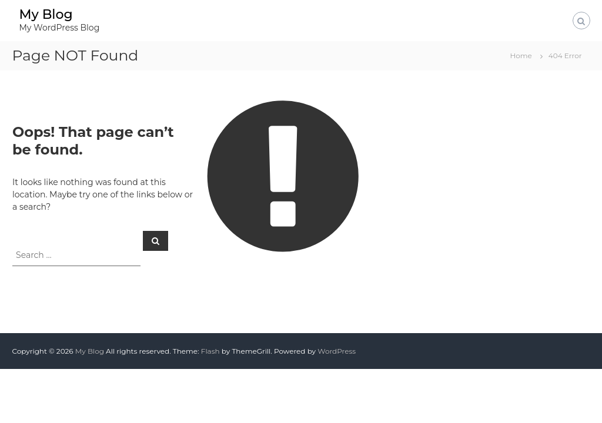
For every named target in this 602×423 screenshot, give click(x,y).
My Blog (45, 14)
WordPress (336, 351)
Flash (210, 351)
